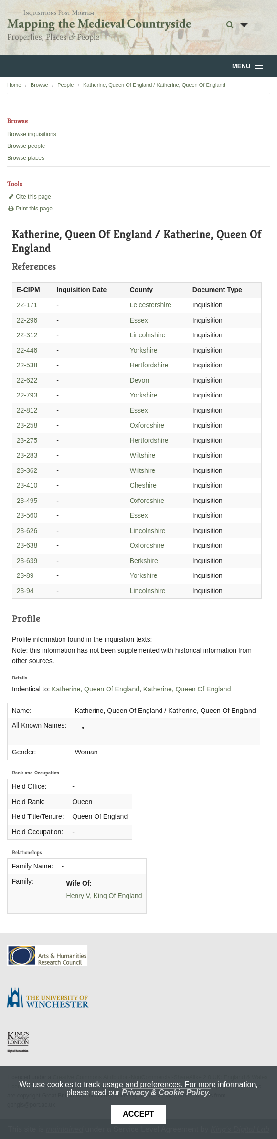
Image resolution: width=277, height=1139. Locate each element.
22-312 (27, 335)
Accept (138, 1114)
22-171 (27, 305)
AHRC (48, 955)
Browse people (26, 146)
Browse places (25, 158)
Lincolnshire (148, 335)
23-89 (25, 575)
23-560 (27, 515)
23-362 (27, 470)
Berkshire (144, 560)
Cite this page (29, 196)
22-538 (27, 365)
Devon (139, 380)
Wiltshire (143, 455)
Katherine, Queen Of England (95, 689)
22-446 (27, 350)
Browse (39, 85)
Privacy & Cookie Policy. (166, 1092)
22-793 (27, 395)
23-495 (27, 500)
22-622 (27, 380)
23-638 (27, 545)
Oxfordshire (147, 425)
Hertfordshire (149, 365)
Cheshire (143, 485)
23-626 (27, 530)
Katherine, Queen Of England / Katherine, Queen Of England (154, 85)
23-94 (25, 591)
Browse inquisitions (31, 134)
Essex (139, 320)
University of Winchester (51, 998)
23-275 (27, 440)
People (65, 85)
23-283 (27, 455)
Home (14, 85)
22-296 (27, 320)
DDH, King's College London (18, 1041)
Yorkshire (144, 350)
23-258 (27, 425)
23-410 (27, 485)
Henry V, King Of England (104, 895)
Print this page (30, 208)
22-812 (27, 410)
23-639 (27, 560)
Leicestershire (150, 305)
